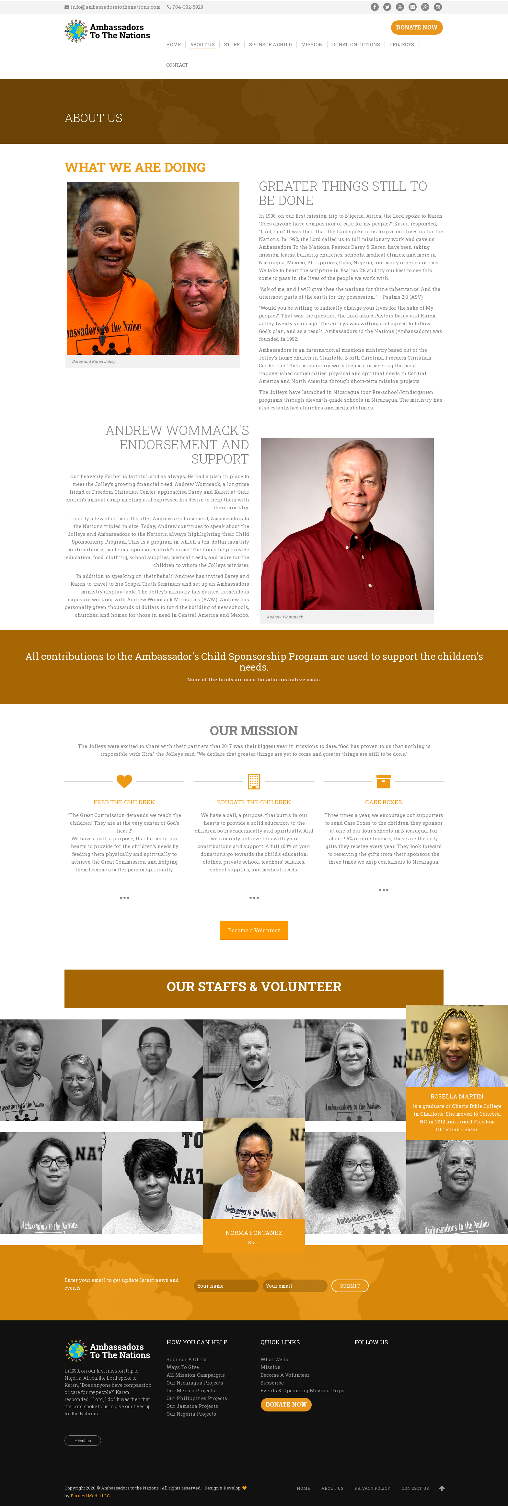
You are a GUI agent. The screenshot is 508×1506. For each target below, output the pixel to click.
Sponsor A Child (187, 1359)
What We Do (275, 1359)
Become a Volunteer (254, 930)
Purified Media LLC (90, 1496)
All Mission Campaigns (196, 1375)
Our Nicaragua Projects (195, 1382)
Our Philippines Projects (197, 1398)
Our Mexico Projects (191, 1390)
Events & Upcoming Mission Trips (302, 1390)
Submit (350, 1286)
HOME (303, 1488)
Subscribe (272, 1382)
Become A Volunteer (284, 1375)
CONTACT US (415, 1488)
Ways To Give (183, 1367)
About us (83, 1440)
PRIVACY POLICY (372, 1488)
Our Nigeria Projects (191, 1413)
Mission (270, 1367)
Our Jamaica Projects (192, 1406)
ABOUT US (332, 1488)
